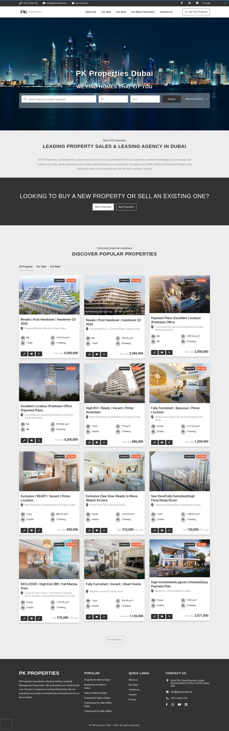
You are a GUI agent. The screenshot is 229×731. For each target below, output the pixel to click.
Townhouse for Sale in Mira (98, 711)
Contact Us (166, 11)
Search (171, 99)
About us (133, 680)
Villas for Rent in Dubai (95, 693)
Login (207, 3)
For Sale (106, 11)
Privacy (132, 699)
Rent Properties (103, 206)
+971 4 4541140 (30, 3)
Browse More (114, 639)
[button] (113, 99)
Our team (133, 684)
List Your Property (196, 11)
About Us (91, 11)
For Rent (121, 11)
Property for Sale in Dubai (97, 698)
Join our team (81, 3)
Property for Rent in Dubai (97, 680)
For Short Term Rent (143, 11)
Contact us (134, 689)
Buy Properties (126, 206)
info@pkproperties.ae (56, 3)
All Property (26, 266)
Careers (133, 694)
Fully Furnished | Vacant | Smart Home (113, 584)
